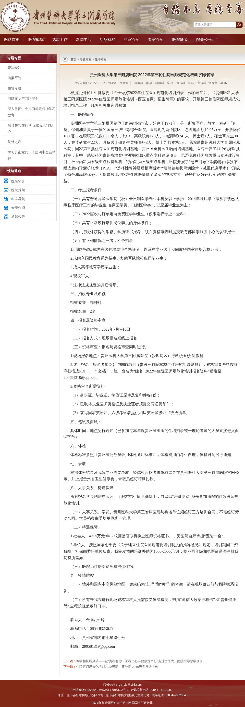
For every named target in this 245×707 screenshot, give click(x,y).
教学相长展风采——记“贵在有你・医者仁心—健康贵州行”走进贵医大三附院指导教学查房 (139, 661)
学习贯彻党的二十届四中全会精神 (32, 155)
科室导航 (18, 199)
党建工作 (60, 39)
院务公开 (204, 39)
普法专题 (14, 68)
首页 (73, 59)
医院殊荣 (180, 39)
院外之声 (14, 142)
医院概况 (36, 39)
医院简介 (18, 181)
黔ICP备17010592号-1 (113, 690)
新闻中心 (84, 39)
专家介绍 (156, 39)
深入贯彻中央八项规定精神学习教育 (32, 112)
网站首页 (12, 39)
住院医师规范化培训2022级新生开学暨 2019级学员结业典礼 (118, 667)
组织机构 (108, 39)
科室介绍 (132, 39)
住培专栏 (14, 88)
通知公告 (18, 216)
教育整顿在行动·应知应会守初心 (30, 128)
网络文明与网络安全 (23, 98)
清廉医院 (14, 78)
